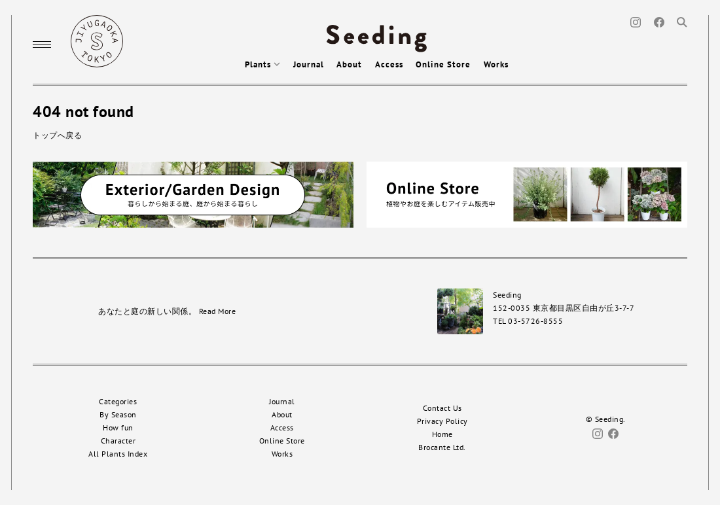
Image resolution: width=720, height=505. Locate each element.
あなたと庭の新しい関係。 (167, 311)
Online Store (443, 64)
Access (389, 64)
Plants (262, 64)
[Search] (682, 21)
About (349, 64)
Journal (308, 64)
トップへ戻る (57, 135)
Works (496, 64)
